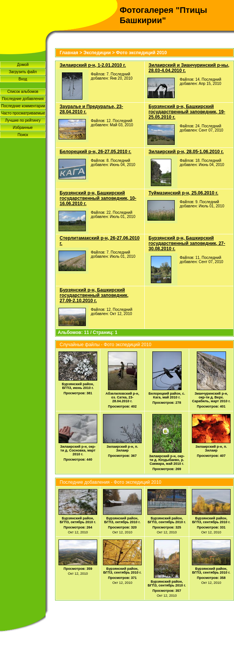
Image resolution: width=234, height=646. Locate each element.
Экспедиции (97, 52)
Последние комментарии (23, 106)
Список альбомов (22, 91)
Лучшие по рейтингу (23, 120)
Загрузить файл (23, 72)
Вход (23, 79)
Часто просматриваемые (23, 113)
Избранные (23, 127)
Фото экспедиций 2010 (141, 52)
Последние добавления (23, 99)
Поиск (22, 135)
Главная (69, 52)
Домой (22, 65)
